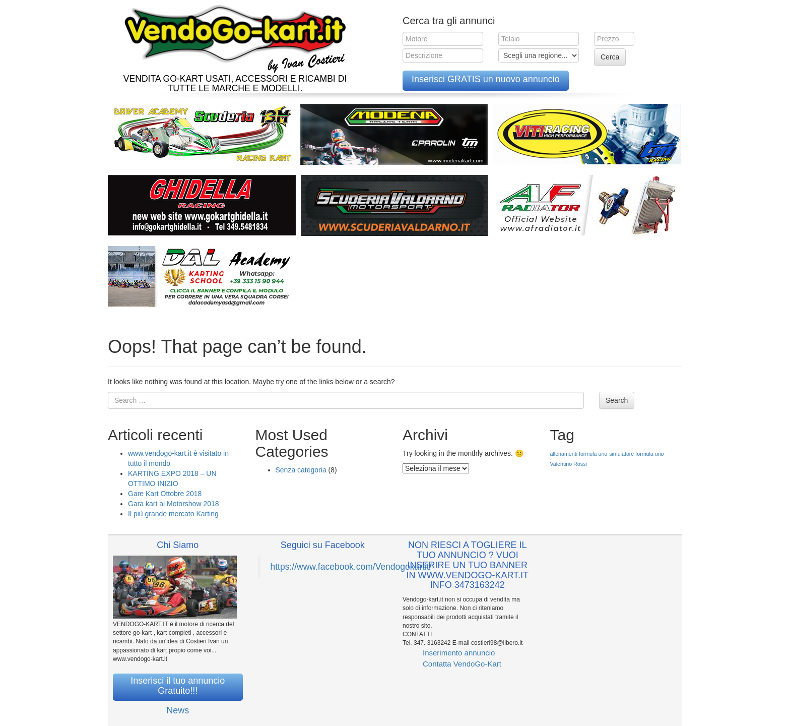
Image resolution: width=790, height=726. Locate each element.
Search (617, 400)
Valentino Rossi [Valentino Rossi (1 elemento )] (568, 464)
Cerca (610, 57)
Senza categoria (301, 470)
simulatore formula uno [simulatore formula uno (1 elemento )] (636, 454)
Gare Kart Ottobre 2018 (165, 494)
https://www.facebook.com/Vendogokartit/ (351, 567)
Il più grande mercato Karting (173, 514)
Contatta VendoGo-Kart (462, 663)
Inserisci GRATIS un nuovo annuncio (486, 79)
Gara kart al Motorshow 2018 (173, 504)
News (177, 710)
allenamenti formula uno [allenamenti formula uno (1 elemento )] (579, 454)
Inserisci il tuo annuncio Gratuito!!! (177, 686)
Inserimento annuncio (459, 652)
